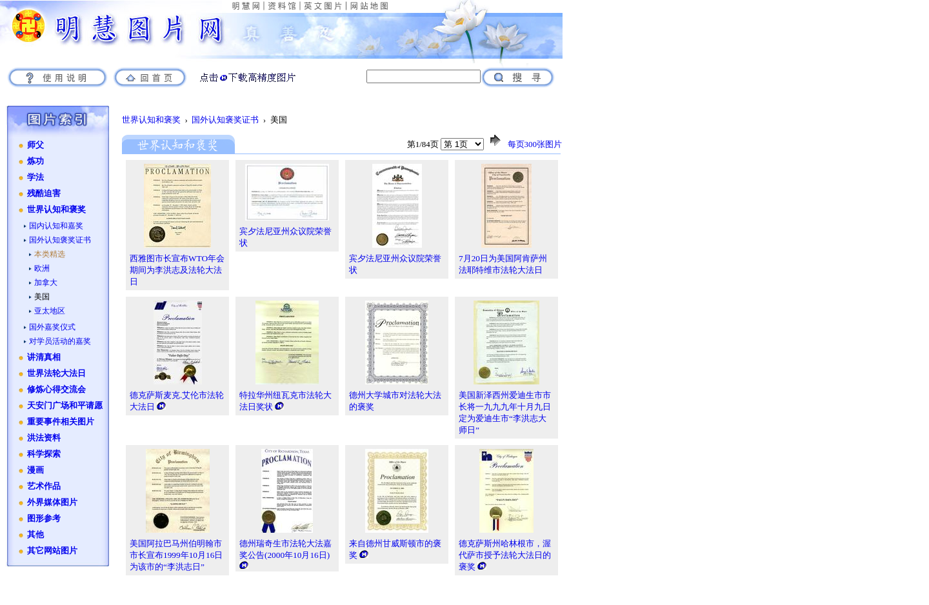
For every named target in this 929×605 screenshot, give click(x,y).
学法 (35, 177)
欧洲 (42, 268)
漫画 (35, 470)
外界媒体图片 (52, 502)
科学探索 (44, 454)
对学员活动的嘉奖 (60, 341)
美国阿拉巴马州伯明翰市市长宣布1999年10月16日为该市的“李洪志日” (176, 555)
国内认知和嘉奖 (56, 225)
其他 (35, 534)
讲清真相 (44, 357)
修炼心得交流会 (56, 389)
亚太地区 (49, 310)
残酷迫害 (44, 193)
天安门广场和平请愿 (65, 405)
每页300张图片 (535, 144)
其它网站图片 (52, 550)
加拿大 (45, 282)
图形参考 (44, 518)
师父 (35, 145)
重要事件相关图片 (60, 421)
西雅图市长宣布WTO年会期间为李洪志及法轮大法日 (177, 269)
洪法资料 (44, 437)
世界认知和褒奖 (56, 209)
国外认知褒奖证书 (60, 239)
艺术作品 (44, 486)
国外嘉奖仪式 (52, 327)
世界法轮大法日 (56, 373)
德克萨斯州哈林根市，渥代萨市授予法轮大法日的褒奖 (505, 555)
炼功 (35, 161)
